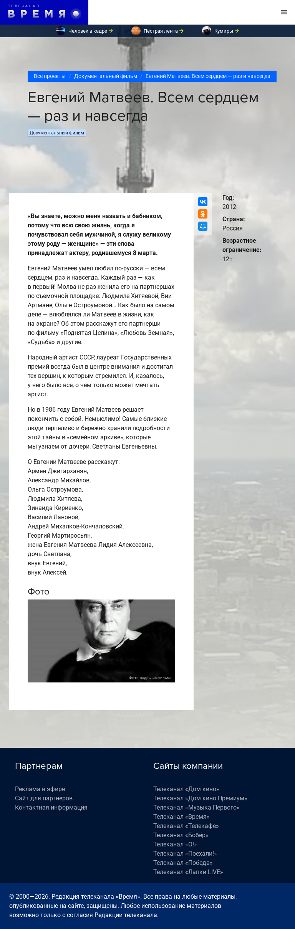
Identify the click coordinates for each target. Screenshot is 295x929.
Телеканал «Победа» (183, 862)
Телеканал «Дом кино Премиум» (200, 798)
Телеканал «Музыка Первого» (196, 807)
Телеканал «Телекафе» (186, 826)
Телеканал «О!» (175, 844)
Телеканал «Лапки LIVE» (188, 872)
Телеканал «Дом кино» (186, 789)
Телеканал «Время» (181, 816)
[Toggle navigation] (284, 12)
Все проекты (50, 76)
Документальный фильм (105, 76)
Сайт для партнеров (44, 798)
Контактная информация (51, 807)
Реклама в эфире (40, 789)
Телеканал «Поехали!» (185, 853)
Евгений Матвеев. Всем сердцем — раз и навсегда (208, 76)
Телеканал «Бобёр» (181, 835)
